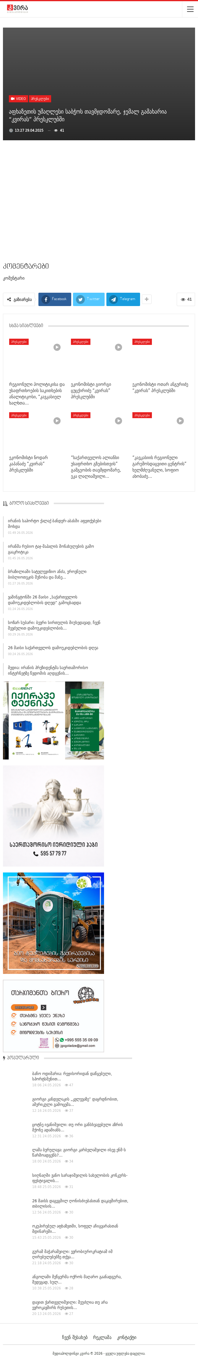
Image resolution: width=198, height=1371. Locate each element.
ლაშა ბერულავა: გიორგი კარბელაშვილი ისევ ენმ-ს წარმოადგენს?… (79, 1152)
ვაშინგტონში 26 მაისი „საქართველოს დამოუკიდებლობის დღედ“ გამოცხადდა (44, 601)
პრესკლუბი (40, 98)
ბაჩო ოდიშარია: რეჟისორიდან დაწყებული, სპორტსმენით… (72, 1076)
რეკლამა (102, 1337)
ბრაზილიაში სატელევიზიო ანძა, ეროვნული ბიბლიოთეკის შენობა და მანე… (47, 576)
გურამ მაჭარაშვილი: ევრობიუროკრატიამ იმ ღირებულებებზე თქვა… (72, 1254)
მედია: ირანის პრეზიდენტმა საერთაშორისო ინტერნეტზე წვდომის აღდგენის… (48, 672)
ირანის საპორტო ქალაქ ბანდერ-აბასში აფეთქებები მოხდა (54, 525)
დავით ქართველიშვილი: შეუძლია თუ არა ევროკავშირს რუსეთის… (70, 1305)
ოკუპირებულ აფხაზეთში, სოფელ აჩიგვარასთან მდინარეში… (75, 1229)
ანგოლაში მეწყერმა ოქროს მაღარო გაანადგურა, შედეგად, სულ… (77, 1279)
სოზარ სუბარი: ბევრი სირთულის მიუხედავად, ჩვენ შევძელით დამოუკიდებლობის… (54, 627)
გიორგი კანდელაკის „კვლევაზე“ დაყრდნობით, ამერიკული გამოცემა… (75, 1102)
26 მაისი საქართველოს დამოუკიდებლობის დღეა (53, 649)
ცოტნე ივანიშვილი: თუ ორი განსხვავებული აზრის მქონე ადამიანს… (77, 1127)
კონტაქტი (126, 1337)
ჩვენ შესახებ (74, 1337)
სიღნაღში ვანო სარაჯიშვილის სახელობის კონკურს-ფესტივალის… (80, 1178)
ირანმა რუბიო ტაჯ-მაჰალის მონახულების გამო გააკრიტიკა (51, 550)
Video (18, 98)
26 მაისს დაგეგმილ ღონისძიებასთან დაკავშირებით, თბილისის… (80, 1203)
